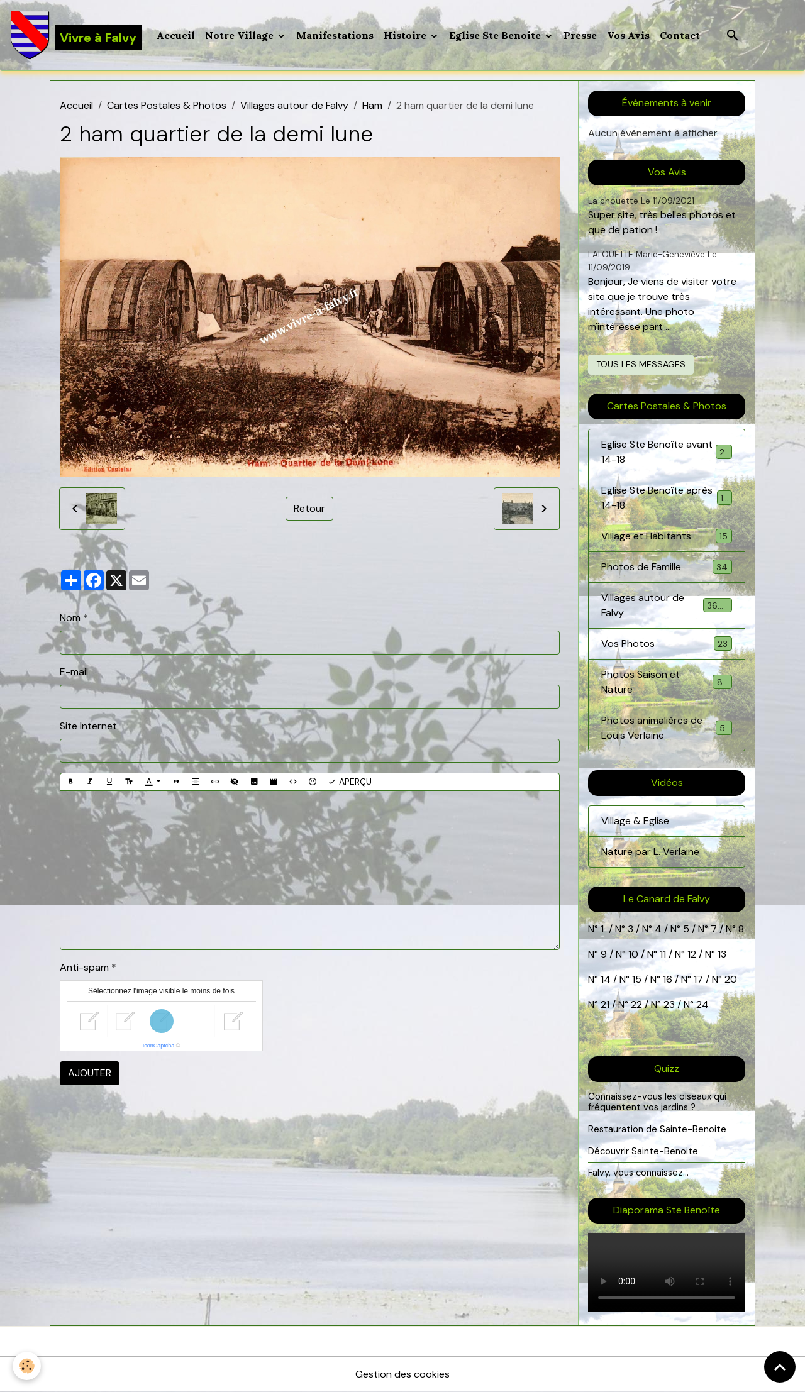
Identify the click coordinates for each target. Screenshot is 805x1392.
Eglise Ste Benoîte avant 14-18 (666, 452)
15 (637, 979)
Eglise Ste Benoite (496, 35)
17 (698, 979)
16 (667, 979)
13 (722, 954)
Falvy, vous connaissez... (638, 1172)
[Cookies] (27, 1366)
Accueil (176, 35)
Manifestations (335, 35)
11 (661, 954)
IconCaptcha (159, 1045)
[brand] (76, 35)
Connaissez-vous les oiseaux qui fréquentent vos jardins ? (657, 1102)
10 (632, 954)
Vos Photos (666, 643)
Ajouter (89, 1073)
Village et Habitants (666, 536)
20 (729, 979)
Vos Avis (628, 35)
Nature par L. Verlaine (650, 851)
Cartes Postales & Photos (166, 105)
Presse (580, 35)
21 (606, 1004)
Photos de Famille (666, 567)
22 (635, 1004)
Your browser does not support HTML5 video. (666, 1272)
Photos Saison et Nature (666, 682)
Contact (680, 35)
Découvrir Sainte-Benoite (643, 1151)
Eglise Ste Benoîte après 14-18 (666, 497)
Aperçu (350, 782)
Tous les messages (641, 364)
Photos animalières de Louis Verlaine (666, 728)
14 (606, 979)
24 (701, 1004)
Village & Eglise (635, 820)
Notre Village (240, 35)
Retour (309, 508)
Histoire (406, 35)
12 (693, 954)
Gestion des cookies (402, 1374)
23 (669, 1004)
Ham (372, 105)
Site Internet (88, 725)
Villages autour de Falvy (294, 105)
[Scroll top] (780, 1367)
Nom (70, 617)
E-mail (74, 671)
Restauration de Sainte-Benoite (657, 1129)
